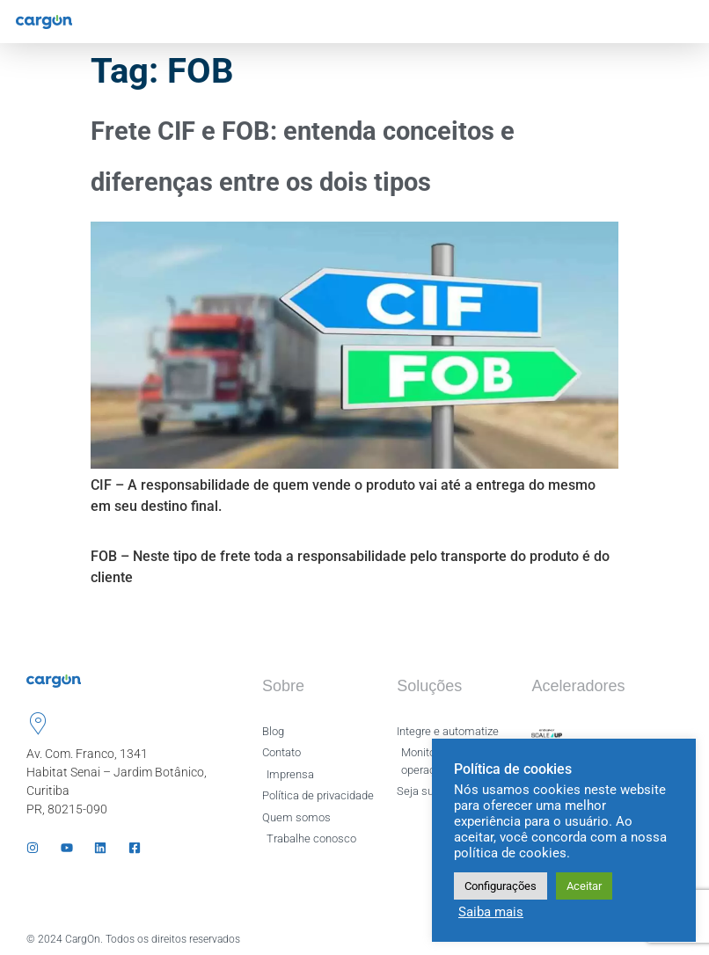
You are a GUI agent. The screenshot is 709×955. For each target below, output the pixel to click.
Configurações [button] (500, 886)
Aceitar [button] (584, 886)
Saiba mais (490, 912)
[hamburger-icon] (680, 21)
